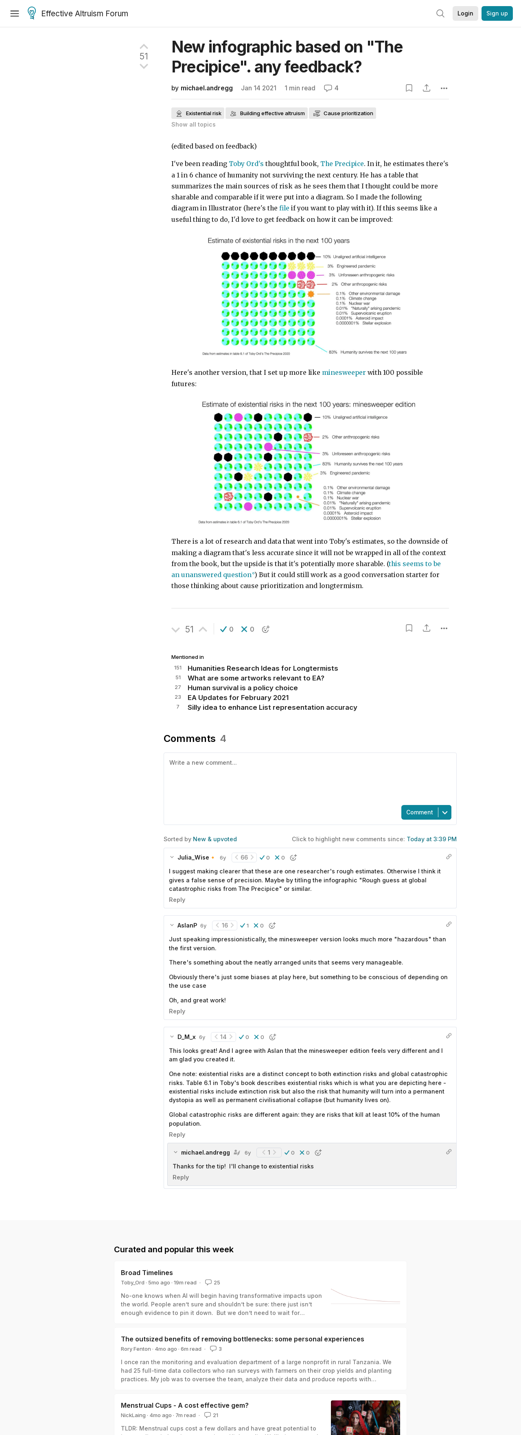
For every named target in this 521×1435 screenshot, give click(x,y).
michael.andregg (207, 88)
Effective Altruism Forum (78, 14)
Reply (177, 899)
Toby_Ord (132, 1282)
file (284, 208)
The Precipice (342, 164)
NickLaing (133, 1415)
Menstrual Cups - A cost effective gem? (185, 1405)
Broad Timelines (147, 1273)
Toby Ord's (246, 164)
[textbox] (308, 778)
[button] (227, 629)
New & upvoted (215, 839)
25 (212, 1282)
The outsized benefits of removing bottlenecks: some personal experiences (242, 1339)
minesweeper (344, 372)
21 (210, 1415)
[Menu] (14, 13)
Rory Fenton (136, 1348)
